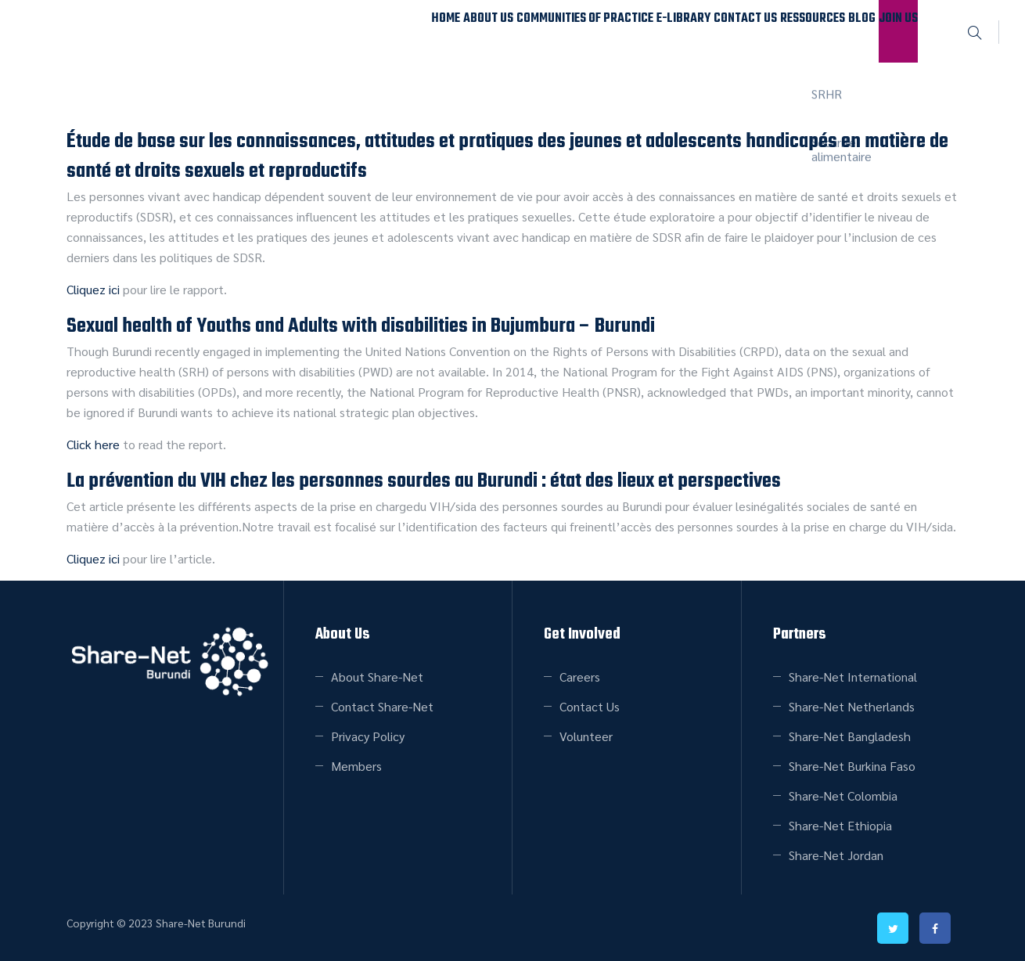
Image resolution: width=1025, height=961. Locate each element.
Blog (828, 31)
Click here (93, 444)
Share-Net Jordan (836, 855)
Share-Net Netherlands (852, 706)
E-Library (587, 31)
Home (291, 31)
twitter (893, 928)
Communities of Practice (470, 31)
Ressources (757, 31)
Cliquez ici (93, 289)
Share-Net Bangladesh (850, 736)
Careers (579, 676)
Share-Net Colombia (843, 795)
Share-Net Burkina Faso (852, 766)
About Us (355, 31)
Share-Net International (853, 676)
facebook (935, 928)
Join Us (887, 31)
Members (356, 766)
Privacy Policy (368, 736)
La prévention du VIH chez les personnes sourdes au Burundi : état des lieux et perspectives (424, 481)
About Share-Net (377, 676)
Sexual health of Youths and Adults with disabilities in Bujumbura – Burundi (361, 326)
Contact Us (669, 31)
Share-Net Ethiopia (840, 825)
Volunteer (586, 736)
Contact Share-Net (382, 706)
